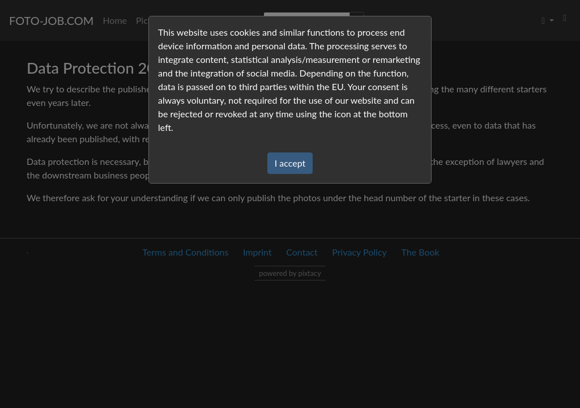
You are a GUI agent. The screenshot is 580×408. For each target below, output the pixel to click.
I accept (290, 163)
